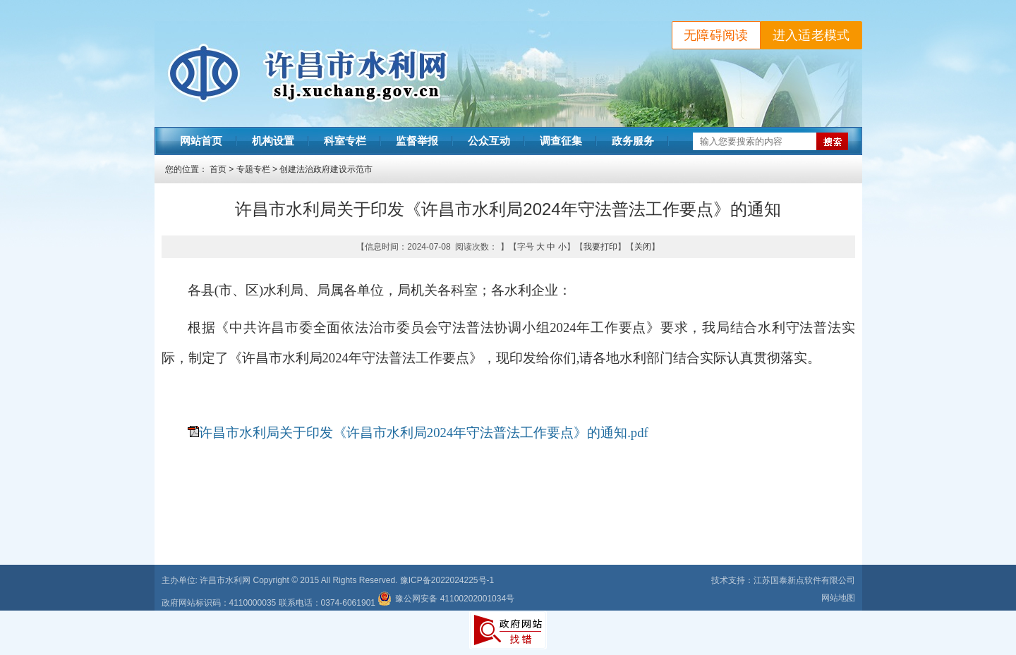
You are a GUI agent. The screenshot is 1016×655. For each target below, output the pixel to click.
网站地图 (838, 598)
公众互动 (489, 141)
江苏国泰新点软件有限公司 (804, 580)
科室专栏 (345, 141)
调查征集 (561, 141)
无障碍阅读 (716, 35)
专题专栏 (253, 169)
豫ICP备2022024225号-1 (447, 580)
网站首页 (201, 141)
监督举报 (417, 141)
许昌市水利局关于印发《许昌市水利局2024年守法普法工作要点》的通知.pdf (423, 432)
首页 (218, 169)
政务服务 (633, 141)
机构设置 (273, 141)
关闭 (642, 247)
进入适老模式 (811, 35)
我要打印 (600, 247)
